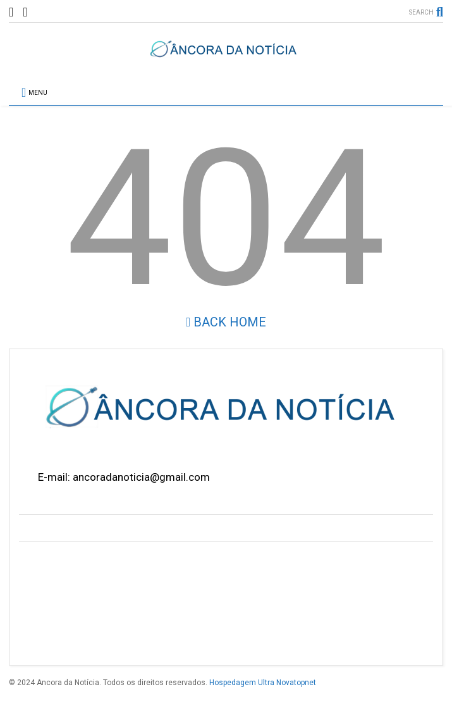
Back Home (226, 322)
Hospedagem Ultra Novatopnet (262, 682)
